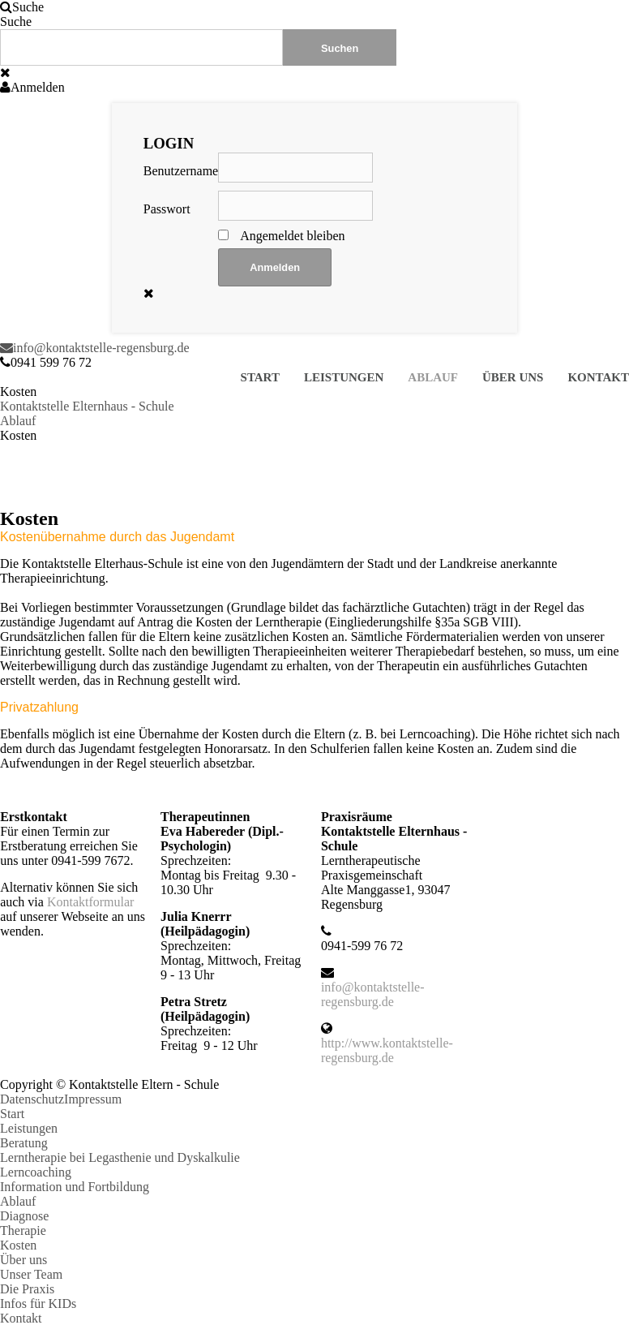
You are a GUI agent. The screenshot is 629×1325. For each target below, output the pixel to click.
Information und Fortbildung (74, 1187)
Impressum (93, 1099)
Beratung (24, 1143)
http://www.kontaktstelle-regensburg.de (387, 1050)
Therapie (23, 1230)
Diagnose (24, 1216)
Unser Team (31, 1274)
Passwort (166, 209)
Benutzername (180, 171)
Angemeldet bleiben (292, 236)
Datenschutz (32, 1099)
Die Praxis (27, 1289)
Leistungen (343, 377)
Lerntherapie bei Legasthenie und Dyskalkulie (120, 1157)
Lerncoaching (35, 1172)
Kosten (18, 1245)
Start (260, 377)
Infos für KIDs (38, 1303)
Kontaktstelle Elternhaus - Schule (87, 406)
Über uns (512, 377)
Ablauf (433, 377)
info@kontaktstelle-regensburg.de (95, 348)
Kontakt (598, 377)
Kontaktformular (91, 902)
